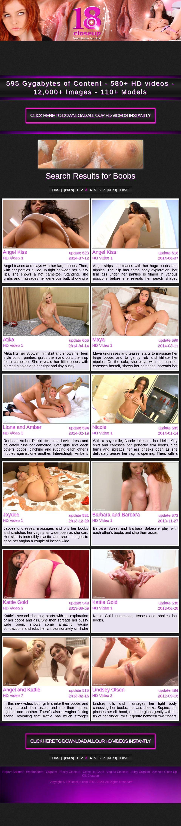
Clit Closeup (90, 775)
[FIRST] (57, 190)
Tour (27, 49)
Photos (32, 809)
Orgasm (51, 772)
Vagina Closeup (117, 772)
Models (151, 49)
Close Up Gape (93, 772)
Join (125, 66)
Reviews (124, 809)
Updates (88, 49)
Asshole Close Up (164, 772)
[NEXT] (112, 190)
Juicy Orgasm (140, 772)
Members (35, 66)
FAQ (84, 809)
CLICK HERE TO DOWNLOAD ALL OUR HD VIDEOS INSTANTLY (90, 115)
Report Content (12, 772)
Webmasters (34, 772)
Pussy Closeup (70, 772)
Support (162, 809)
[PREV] (69, 190)
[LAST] (124, 190)
